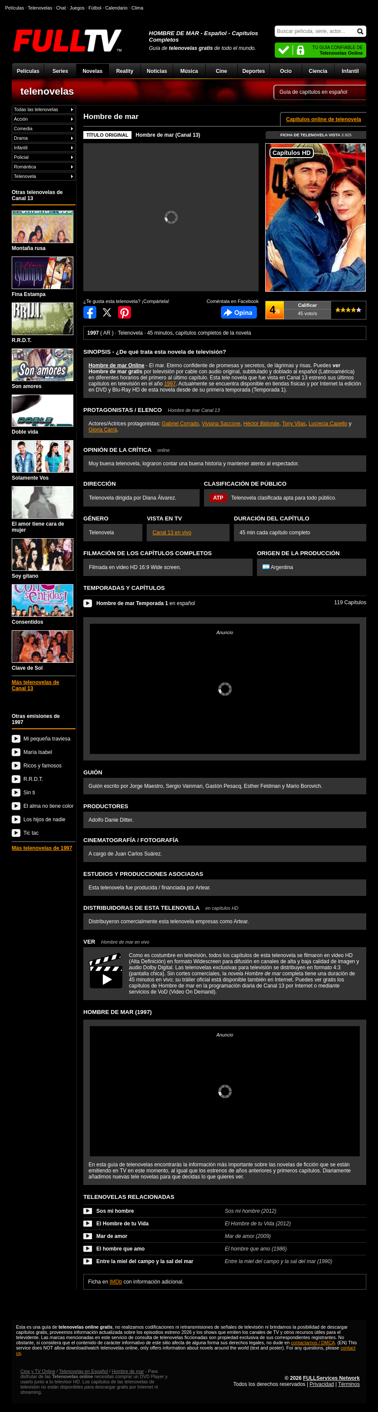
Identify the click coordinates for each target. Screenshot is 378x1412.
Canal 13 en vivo (171, 533)
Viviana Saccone (221, 424)
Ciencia (318, 71)
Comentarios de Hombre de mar (239, 312)
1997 (170, 384)
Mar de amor (111, 1236)
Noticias (157, 71)
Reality (124, 71)
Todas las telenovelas (36, 109)
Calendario (116, 7)
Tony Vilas (294, 424)
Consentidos (42, 604)
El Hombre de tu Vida (122, 1224)
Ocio (286, 71)
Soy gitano (42, 558)
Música (189, 71)
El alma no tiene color (48, 806)
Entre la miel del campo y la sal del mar (144, 1261)
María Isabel (37, 752)
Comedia (23, 128)
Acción (21, 119)
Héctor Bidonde (261, 424)
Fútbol (95, 7)
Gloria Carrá (103, 430)
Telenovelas (40, 7)
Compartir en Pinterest (124, 312)
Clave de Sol (42, 650)
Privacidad (321, 1384)
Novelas (92, 71)
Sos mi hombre (115, 1211)
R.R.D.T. (42, 323)
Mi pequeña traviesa (46, 739)
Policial (21, 157)
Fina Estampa (42, 277)
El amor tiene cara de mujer (42, 509)
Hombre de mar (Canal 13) (168, 135)
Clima (137, 7)
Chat (61, 7)
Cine (221, 71)
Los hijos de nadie (44, 819)
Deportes (253, 71)
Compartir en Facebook (89, 312)
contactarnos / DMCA (313, 1342)
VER (116, 941)
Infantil (350, 71)
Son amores (42, 369)
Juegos (77, 7)
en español (145, 603)
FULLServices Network (331, 1378)
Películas (28, 71)
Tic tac (31, 833)
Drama (21, 138)
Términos (349, 1384)
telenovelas (47, 91)
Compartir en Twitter (107, 312)
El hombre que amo (120, 1249)
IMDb (115, 1282)
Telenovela (25, 176)
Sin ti (29, 793)
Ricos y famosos (42, 766)
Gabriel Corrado (180, 424)
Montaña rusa (42, 231)
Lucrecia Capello (328, 424)
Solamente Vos (42, 460)
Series (60, 71)
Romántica (25, 166)
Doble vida (42, 415)
